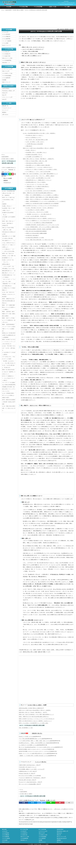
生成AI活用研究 (23, 791)
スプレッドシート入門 (7, 97)
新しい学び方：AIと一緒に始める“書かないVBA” (37, 139)
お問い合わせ (5, 114)
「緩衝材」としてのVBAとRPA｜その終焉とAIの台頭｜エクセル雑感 (34, 755)
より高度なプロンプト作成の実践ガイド (35, 188)
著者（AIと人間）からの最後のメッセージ (31, 55)
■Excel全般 (4, 829)
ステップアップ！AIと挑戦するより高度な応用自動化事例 (39, 222)
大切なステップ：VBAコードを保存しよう (8, 246)
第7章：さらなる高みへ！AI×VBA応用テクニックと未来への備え (33, 723)
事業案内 (4, 112)
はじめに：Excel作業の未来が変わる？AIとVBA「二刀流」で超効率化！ (39, 133)
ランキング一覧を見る (40, 761)
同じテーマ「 (24, 705)
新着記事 (25, 733)
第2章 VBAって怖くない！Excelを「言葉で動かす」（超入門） (33, 712)
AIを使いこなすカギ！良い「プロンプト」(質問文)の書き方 (8, 262)
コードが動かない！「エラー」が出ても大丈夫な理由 (38, 171)
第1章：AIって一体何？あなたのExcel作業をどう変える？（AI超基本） (35, 710)
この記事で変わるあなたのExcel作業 (34, 144)
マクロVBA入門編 (23, 7)
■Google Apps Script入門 (62, 838)
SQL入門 (4, 95)
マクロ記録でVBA (6, 56)
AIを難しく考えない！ (31, 150)
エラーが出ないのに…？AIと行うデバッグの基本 (37, 212)
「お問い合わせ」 (57, 808)
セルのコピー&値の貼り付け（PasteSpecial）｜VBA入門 (32, 777)
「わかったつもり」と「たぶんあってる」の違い (37, 184)
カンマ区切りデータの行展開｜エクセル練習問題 (30, 744)
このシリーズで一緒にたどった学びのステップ (32, 49)
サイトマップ (5, 110)
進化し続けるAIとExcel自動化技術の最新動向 (36, 231)
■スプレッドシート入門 (61, 836)
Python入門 (4, 92)
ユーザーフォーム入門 (7, 69)
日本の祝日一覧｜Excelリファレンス (28, 767)
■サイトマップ (60, 841)
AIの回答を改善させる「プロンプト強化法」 (36, 182)
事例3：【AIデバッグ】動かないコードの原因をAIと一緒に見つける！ (42, 199)
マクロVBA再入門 (6, 53)
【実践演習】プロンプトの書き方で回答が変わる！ (37, 186)
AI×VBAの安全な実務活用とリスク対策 (35, 237)
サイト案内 (67, 7)
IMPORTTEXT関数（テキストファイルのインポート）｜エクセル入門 (35, 751)
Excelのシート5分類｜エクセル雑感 (27, 736)
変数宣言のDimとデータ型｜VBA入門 (28, 771)
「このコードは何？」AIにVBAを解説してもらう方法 (38, 178)
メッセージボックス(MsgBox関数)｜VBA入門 (30, 784)
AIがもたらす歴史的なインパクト (33, 137)
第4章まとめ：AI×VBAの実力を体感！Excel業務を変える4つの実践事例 (42, 203)
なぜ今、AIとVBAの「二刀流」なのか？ (35, 141)
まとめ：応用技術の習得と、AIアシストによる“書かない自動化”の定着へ (42, 227)
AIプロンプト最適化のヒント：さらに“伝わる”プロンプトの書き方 (41, 220)
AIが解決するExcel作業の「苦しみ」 (34, 154)
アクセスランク (7, 182)
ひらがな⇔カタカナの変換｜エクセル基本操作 (30, 775)
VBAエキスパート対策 (7, 58)
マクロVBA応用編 (38, 7)
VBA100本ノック (6, 62)
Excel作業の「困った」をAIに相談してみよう (36, 152)
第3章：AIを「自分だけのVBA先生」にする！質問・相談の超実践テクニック (40, 173)
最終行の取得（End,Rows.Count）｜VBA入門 (30, 764)
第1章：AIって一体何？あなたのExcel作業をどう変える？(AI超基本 (8, 200)
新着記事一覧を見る (37, 733)
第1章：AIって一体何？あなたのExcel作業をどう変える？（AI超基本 (38, 148)
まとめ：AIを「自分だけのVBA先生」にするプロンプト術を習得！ (41, 190)
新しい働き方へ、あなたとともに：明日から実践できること (35, 53)
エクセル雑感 (5, 43)
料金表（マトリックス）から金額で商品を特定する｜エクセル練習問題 (35, 753)
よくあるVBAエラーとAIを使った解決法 (35, 209)
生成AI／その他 (52, 7)
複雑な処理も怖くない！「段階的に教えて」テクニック (38, 180)
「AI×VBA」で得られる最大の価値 (30, 51)
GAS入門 (4, 99)
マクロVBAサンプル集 (7, 73)
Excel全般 (9, 7)
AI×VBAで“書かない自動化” (35, 705)
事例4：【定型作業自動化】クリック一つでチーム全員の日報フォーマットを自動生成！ (46, 201)
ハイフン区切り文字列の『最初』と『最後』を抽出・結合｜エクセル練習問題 (36, 740)
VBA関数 (4, 79)
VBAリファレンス (6, 82)
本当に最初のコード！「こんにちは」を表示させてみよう (39, 167)
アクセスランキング (26, 761)
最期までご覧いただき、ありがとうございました (33, 47)
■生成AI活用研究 (60, 829)
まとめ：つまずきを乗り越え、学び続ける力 (36, 216)
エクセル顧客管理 (6, 77)
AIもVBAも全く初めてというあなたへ (34, 135)
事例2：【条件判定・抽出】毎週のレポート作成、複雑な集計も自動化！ (42, 197)
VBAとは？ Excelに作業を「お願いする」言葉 (36, 161)
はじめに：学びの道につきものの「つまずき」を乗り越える (39, 207)
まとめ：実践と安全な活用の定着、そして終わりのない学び (39, 239)
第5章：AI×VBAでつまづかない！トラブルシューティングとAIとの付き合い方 (40, 205)
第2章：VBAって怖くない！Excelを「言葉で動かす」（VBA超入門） (38, 158)
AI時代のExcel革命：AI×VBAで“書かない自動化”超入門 (31, 708)
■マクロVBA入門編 (24, 829)
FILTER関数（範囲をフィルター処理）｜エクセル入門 (32, 769)
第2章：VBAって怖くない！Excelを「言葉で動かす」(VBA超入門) (8, 223)
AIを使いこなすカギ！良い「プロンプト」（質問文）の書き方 (40, 175)
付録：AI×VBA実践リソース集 (26, 727)
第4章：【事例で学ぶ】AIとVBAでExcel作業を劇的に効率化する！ (38, 192)
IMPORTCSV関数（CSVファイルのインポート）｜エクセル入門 (33, 749)
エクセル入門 (5, 32)
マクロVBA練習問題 (6, 60)
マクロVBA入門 (5, 51)
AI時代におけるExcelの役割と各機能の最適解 (36, 233)
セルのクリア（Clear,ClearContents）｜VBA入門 (31, 781)
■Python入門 (59, 832)
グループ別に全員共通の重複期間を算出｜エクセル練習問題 (32, 738)
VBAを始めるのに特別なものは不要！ (34, 163)
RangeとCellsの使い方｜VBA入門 (27, 773)
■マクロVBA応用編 (42, 829)
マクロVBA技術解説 (6, 75)
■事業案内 (59, 839)
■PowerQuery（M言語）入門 (62, 830)
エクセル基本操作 (6, 34)
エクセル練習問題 (6, 38)
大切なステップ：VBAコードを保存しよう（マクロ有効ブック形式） (41, 169)
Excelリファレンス (6, 45)
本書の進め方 (29, 146)
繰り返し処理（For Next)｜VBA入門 (28, 779)
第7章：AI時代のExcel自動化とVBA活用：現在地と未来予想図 (37, 229)
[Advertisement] (38, 19)
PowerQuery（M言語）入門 (8, 90)
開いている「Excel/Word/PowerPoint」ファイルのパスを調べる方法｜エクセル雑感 (38, 747)
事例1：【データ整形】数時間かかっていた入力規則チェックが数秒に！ (42, 195)
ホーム (21, 789)
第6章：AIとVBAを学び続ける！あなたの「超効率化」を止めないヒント (39, 218)
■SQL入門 (59, 834)
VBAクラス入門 (5, 71)
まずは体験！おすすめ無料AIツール (34, 156)
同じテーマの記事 (8, 178)
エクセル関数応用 (6, 36)
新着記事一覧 (5, 105)
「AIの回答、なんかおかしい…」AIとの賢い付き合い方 (38, 214)
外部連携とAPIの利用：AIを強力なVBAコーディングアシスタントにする (42, 224)
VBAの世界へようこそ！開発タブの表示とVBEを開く (38, 165)
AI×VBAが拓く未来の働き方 (32, 235)
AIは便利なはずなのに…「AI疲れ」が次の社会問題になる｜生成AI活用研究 (36, 742)
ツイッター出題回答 (6, 41)
